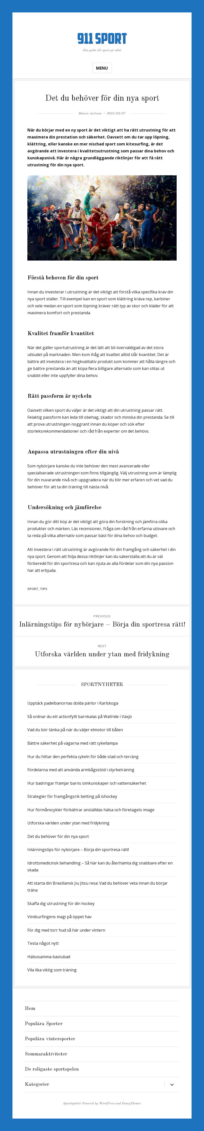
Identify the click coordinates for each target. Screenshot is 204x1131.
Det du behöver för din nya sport (58, 836)
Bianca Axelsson (90, 113)
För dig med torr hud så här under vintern (66, 930)
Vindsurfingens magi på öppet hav (59, 916)
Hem (30, 1008)
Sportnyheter (72, 1103)
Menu (102, 68)
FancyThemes (131, 1103)
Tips (43, 589)
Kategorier (37, 1084)
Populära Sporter (43, 1023)
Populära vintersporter (50, 1039)
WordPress (107, 1103)
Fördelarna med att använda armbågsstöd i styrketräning (80, 769)
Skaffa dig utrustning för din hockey (61, 903)
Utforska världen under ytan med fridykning (68, 823)
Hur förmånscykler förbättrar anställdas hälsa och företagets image (90, 810)
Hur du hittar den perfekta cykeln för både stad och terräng (83, 756)
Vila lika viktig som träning (52, 970)
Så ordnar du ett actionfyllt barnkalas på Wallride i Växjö (79, 716)
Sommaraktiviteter (46, 1054)
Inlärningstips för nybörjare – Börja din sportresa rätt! (78, 849)
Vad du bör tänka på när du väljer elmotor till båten (75, 729)
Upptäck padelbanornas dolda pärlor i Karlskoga (72, 703)
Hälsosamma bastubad (48, 956)
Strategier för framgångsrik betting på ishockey (72, 796)
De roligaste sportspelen (52, 1069)
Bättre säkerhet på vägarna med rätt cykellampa (72, 743)
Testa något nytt (43, 943)
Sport (32, 589)
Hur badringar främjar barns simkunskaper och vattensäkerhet (86, 783)
